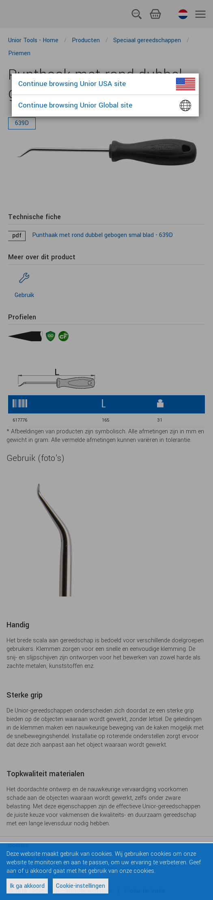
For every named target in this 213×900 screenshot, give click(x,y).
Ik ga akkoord (27, 886)
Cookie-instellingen (80, 886)
